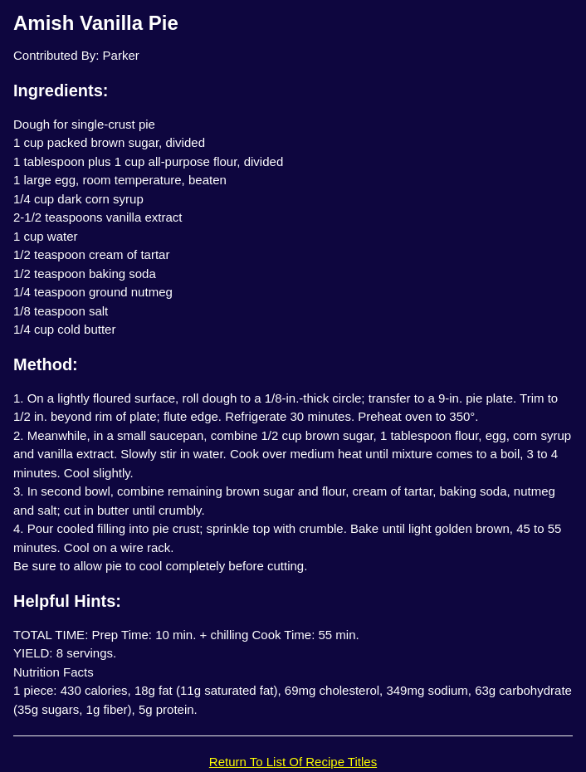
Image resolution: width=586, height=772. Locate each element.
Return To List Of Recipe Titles (293, 762)
